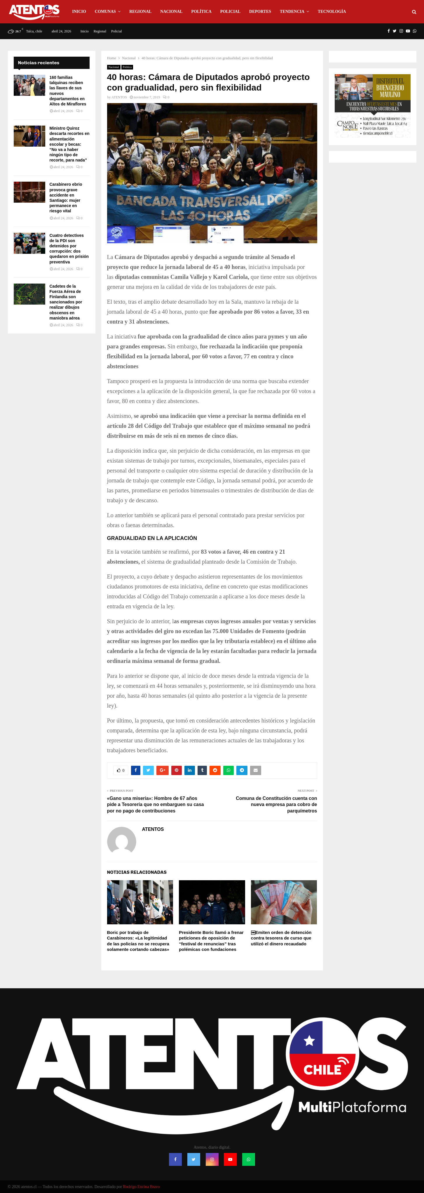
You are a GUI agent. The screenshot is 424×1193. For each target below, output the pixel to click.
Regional (140, 11)
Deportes (260, 11)
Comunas (105, 11)
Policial (230, 11)
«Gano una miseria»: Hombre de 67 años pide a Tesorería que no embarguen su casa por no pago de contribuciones (155, 804)
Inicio (79, 11)
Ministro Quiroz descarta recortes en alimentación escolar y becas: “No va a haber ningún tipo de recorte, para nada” (70, 144)
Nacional (171, 11)
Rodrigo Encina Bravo (141, 1187)
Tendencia (292, 11)
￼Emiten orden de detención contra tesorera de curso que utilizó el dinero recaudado (281, 938)
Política (201, 11)
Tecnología (332, 11)
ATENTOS (119, 97)
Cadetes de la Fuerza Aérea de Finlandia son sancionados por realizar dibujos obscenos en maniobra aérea (66, 302)
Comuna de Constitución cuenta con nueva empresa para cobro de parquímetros (276, 804)
